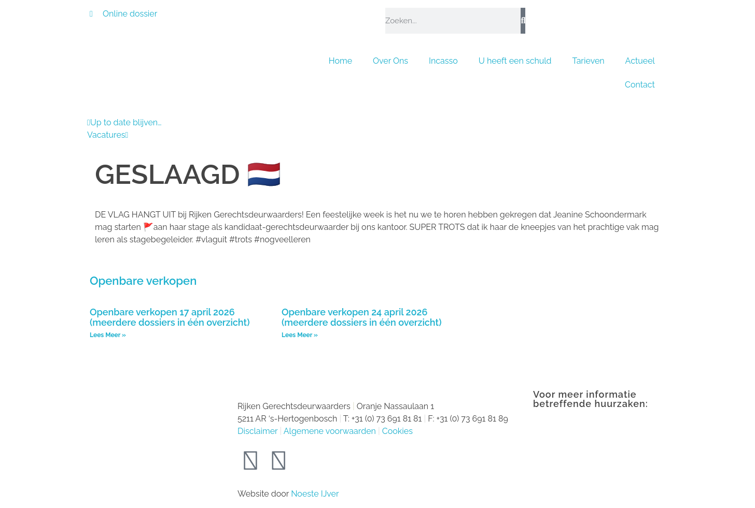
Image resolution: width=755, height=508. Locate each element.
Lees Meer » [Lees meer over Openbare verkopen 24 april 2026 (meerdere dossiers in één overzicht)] (300, 335)
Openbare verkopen (143, 280)
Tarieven (588, 61)
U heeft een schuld (515, 61)
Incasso (443, 61)
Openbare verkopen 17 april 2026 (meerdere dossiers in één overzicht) (169, 317)
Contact (640, 85)
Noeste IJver (315, 494)
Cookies (397, 431)
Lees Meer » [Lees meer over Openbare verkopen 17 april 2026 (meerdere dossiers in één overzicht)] (108, 335)
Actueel (640, 61)
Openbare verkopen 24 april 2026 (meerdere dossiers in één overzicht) (361, 317)
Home (340, 61)
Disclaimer (257, 431)
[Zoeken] (523, 21)
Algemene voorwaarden (330, 431)
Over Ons (390, 61)
